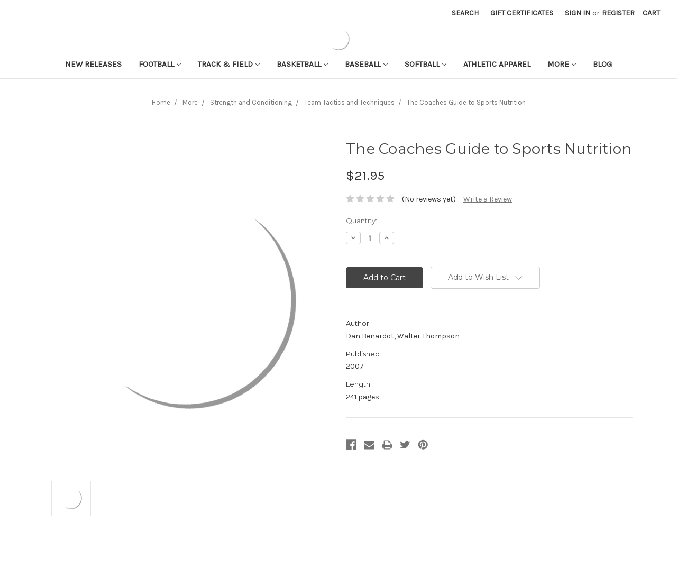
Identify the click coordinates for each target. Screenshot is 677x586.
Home (161, 102)
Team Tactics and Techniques (349, 102)
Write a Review (487, 199)
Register (618, 12)
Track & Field (229, 64)
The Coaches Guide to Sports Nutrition (466, 102)
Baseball (366, 64)
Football (160, 64)
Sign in (577, 12)
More (561, 64)
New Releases (93, 64)
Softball (425, 64)
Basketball (302, 64)
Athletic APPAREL (496, 64)
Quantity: (361, 220)
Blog (602, 64)
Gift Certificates (521, 12)
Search (465, 12)
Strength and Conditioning (251, 102)
